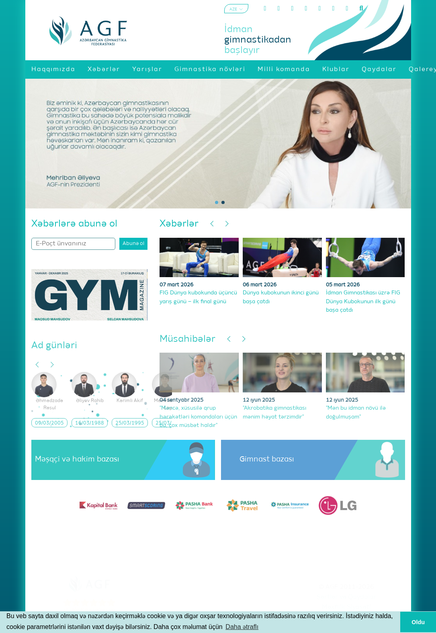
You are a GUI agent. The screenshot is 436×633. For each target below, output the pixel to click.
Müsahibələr (187, 339)
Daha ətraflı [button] (241, 626)
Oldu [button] (418, 622)
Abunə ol (133, 243)
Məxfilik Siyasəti (346, 607)
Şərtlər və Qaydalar (347, 597)
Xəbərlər (179, 224)
